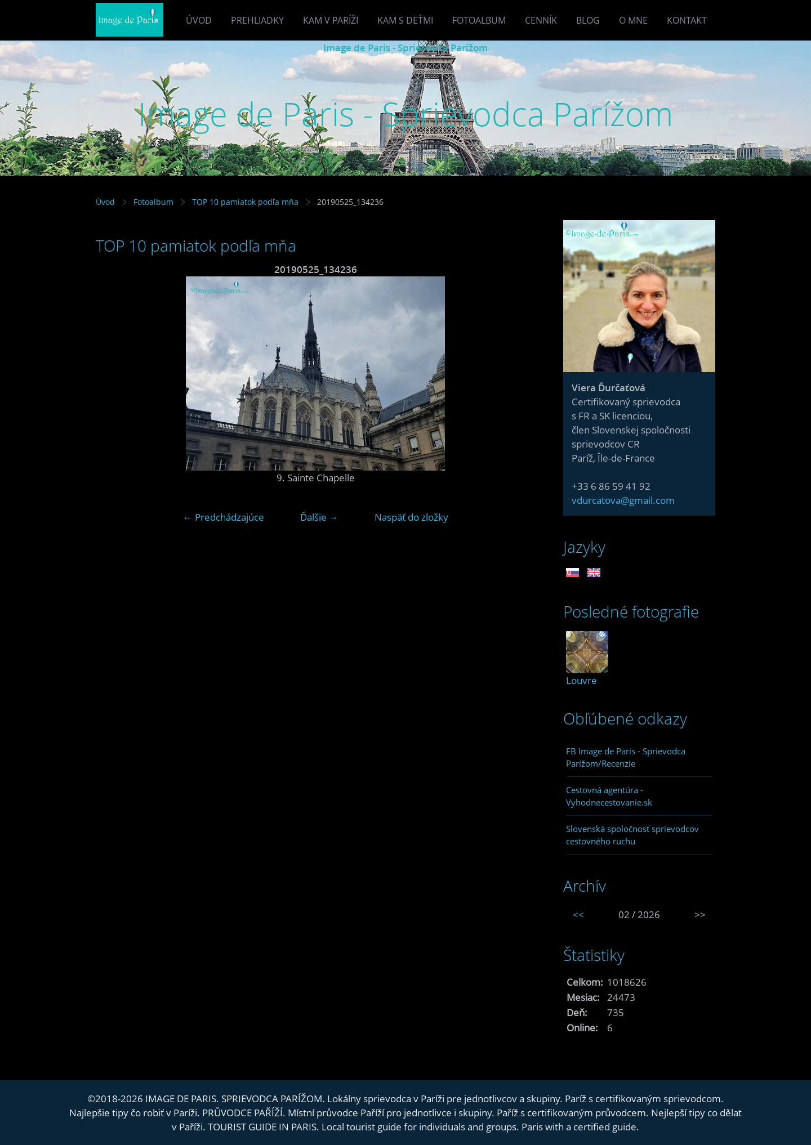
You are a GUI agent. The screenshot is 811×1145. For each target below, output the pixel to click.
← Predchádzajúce (223, 517)
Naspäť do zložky (411, 517)
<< (578, 914)
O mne (633, 20)
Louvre (581, 680)
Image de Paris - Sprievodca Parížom (405, 47)
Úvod (199, 20)
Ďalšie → (319, 517)
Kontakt (687, 20)
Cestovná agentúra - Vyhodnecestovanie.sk (609, 796)
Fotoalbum (479, 20)
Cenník (541, 20)
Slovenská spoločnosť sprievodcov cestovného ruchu (632, 835)
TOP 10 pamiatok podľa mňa (245, 201)
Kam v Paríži (330, 20)
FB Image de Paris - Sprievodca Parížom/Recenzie (625, 757)
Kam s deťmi (405, 20)
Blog (588, 20)
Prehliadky (257, 20)
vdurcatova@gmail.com (623, 500)
